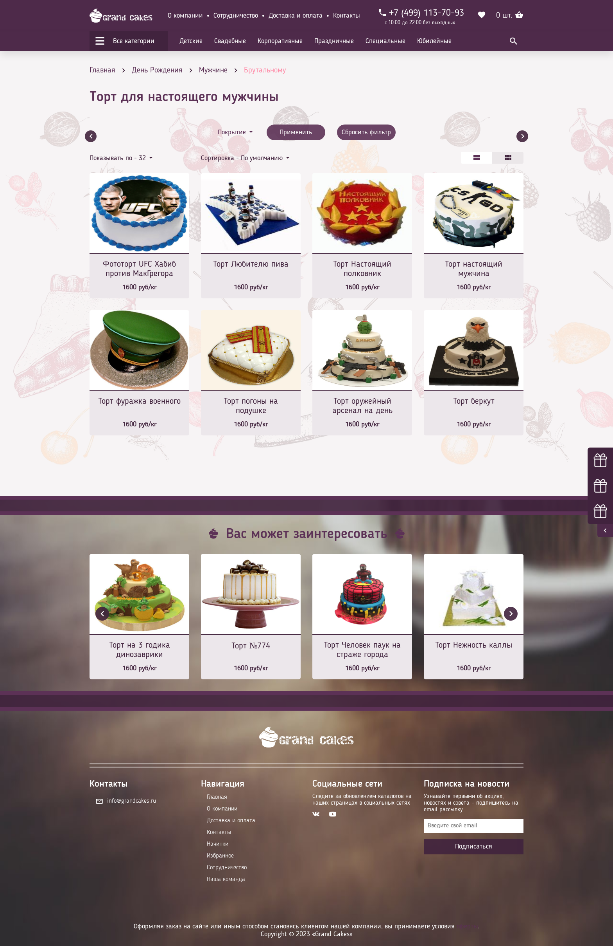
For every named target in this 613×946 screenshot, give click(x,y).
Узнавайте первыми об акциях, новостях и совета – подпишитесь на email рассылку (471, 803)
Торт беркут (474, 401)
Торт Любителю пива (251, 264)
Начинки (217, 844)
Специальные (385, 41)
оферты (467, 926)
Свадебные (230, 41)
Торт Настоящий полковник (362, 269)
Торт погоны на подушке (251, 406)
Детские (191, 41)
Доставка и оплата (296, 15)
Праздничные (334, 41)
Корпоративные (280, 41)
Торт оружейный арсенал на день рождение (362, 406)
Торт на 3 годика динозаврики (139, 650)
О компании (185, 15)
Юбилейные (434, 41)
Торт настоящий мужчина (473, 269)
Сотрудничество (235, 15)
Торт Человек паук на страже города (362, 650)
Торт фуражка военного (139, 401)
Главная (217, 797)
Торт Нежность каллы (473, 645)
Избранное (220, 856)
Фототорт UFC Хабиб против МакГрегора (139, 269)
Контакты (346, 15)
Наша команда (226, 879)
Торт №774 (251, 646)
